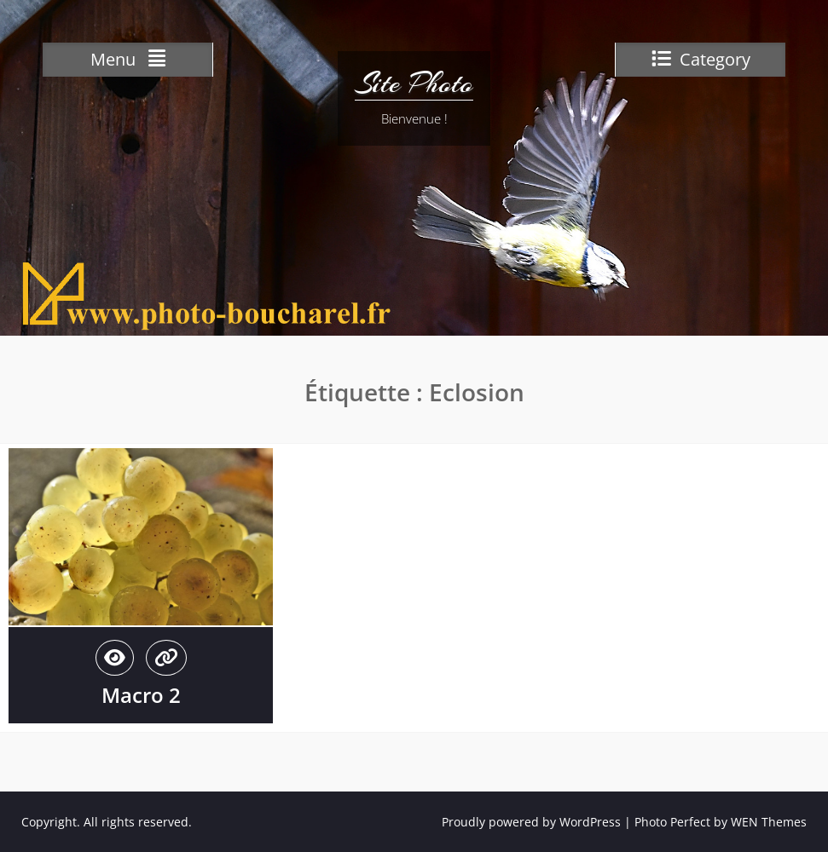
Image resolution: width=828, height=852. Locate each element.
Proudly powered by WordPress (531, 822)
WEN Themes (769, 822)
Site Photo (414, 83)
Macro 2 (141, 695)
